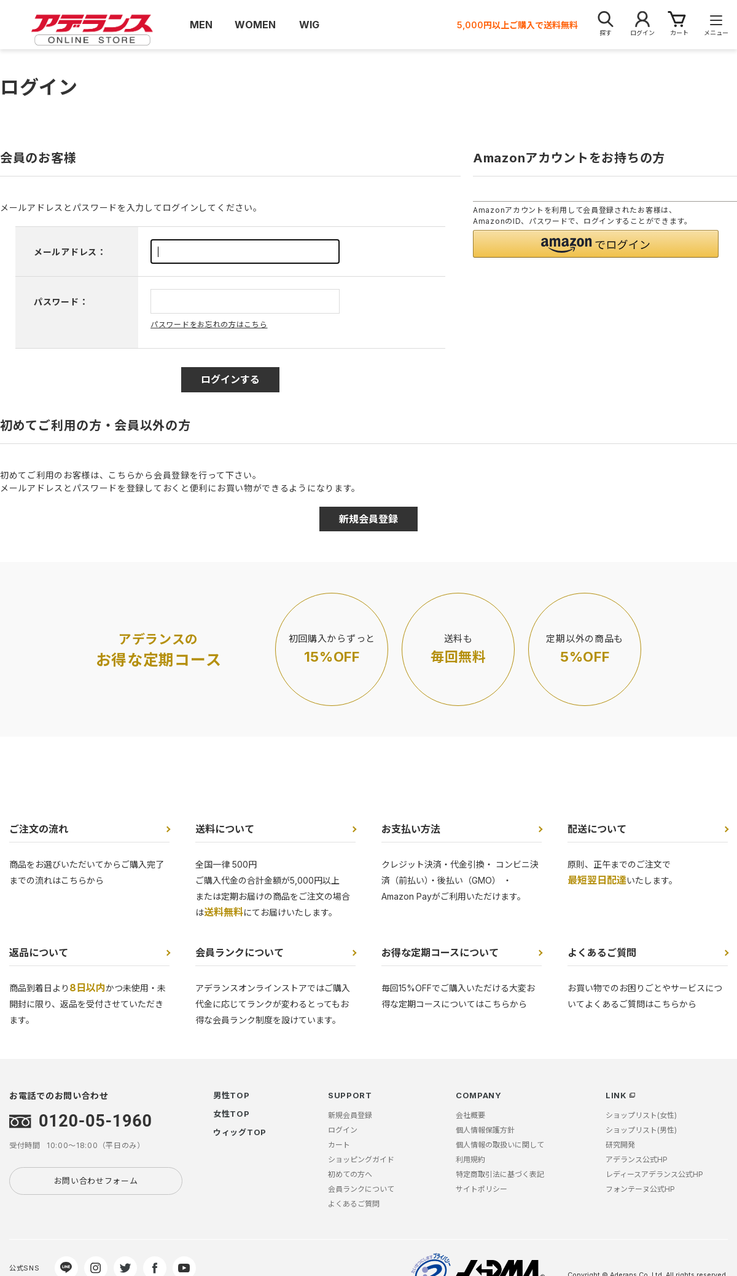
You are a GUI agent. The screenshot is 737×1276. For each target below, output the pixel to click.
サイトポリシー (481, 1189)
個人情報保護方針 (485, 1130)
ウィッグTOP (240, 1132)
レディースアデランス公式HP (654, 1174)
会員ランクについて (239, 952)
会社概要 (470, 1115)
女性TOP (231, 1114)
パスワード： (61, 301)
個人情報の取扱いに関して (500, 1144)
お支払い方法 (410, 829)
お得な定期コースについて (440, 952)
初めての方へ (350, 1174)
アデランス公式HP (637, 1159)
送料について (224, 829)
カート (339, 1144)
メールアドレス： (70, 252)
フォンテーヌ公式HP (640, 1189)
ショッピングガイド (361, 1159)
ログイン (342, 1130)
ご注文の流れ (38, 829)
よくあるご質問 (601, 952)
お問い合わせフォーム (96, 1181)
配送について (596, 829)
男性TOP (231, 1095)
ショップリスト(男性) (641, 1130)
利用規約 (470, 1159)
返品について (38, 952)
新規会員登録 (350, 1115)
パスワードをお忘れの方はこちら (209, 324)
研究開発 (620, 1144)
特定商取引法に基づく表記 (500, 1174)
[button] (596, 244)
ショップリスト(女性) (641, 1115)
